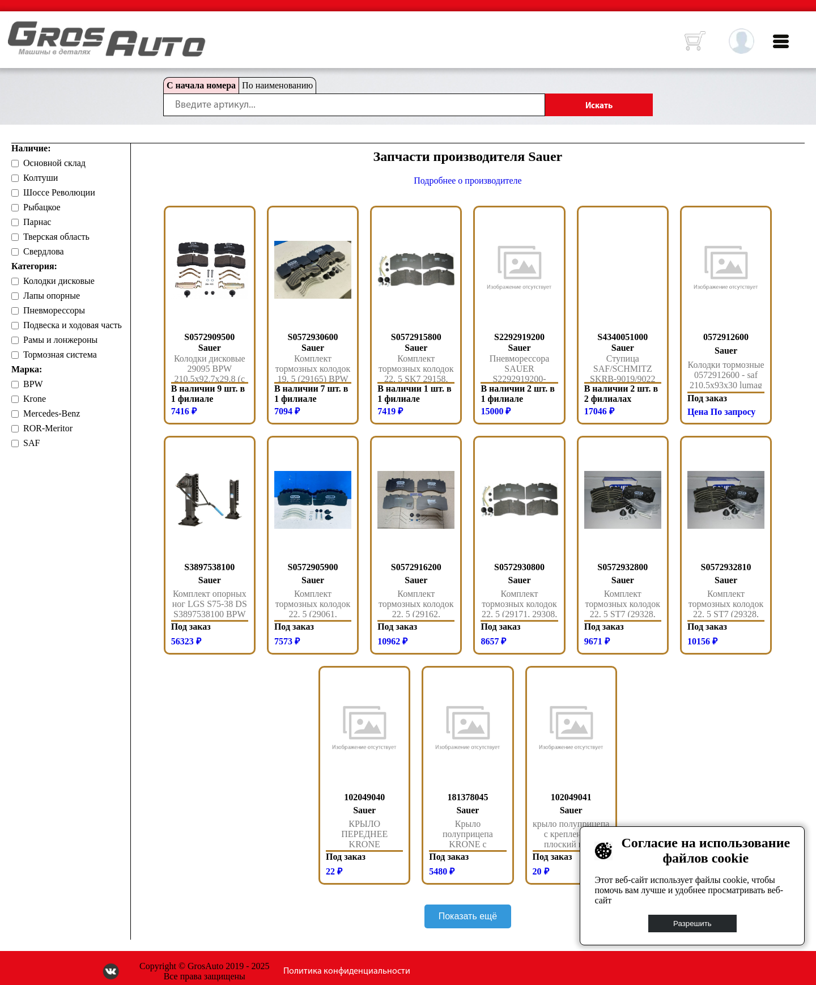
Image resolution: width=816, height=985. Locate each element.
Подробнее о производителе (467, 180)
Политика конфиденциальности (346, 971)
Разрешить (692, 923)
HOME (16, 28)
